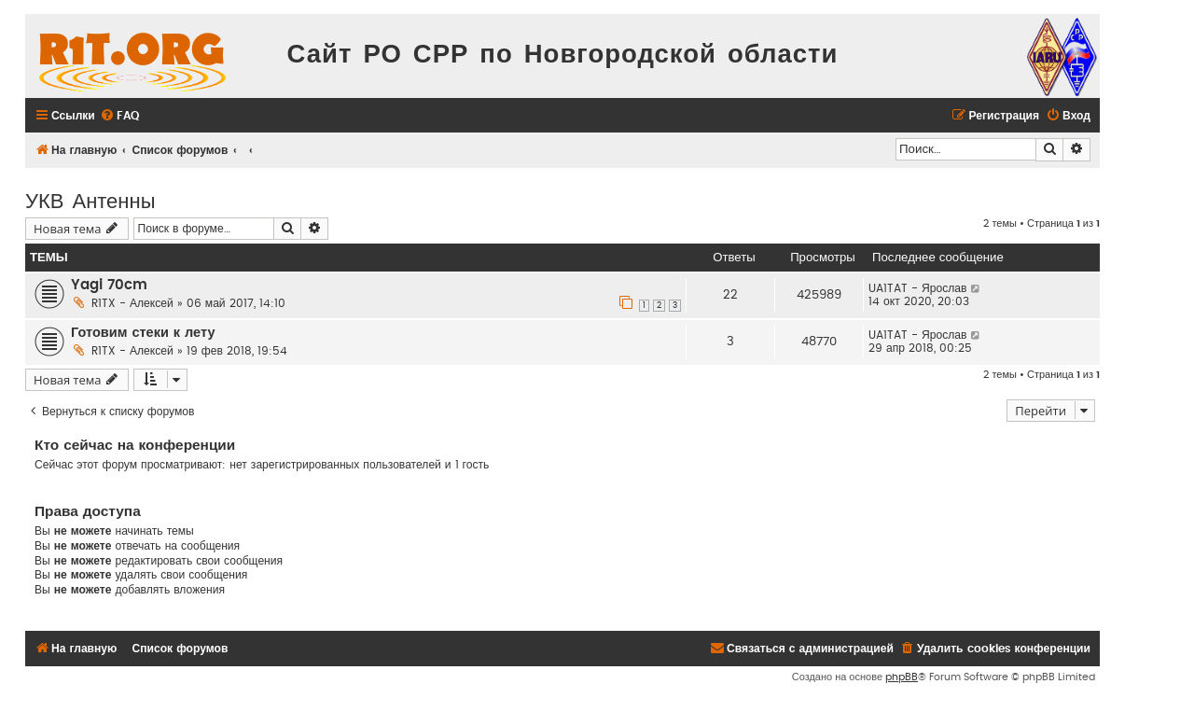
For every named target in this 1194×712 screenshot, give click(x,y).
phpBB (901, 677)
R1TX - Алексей (132, 303)
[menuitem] (119, 116)
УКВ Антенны (90, 199)
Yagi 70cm (109, 285)
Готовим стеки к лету (143, 333)
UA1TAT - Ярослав (917, 288)
